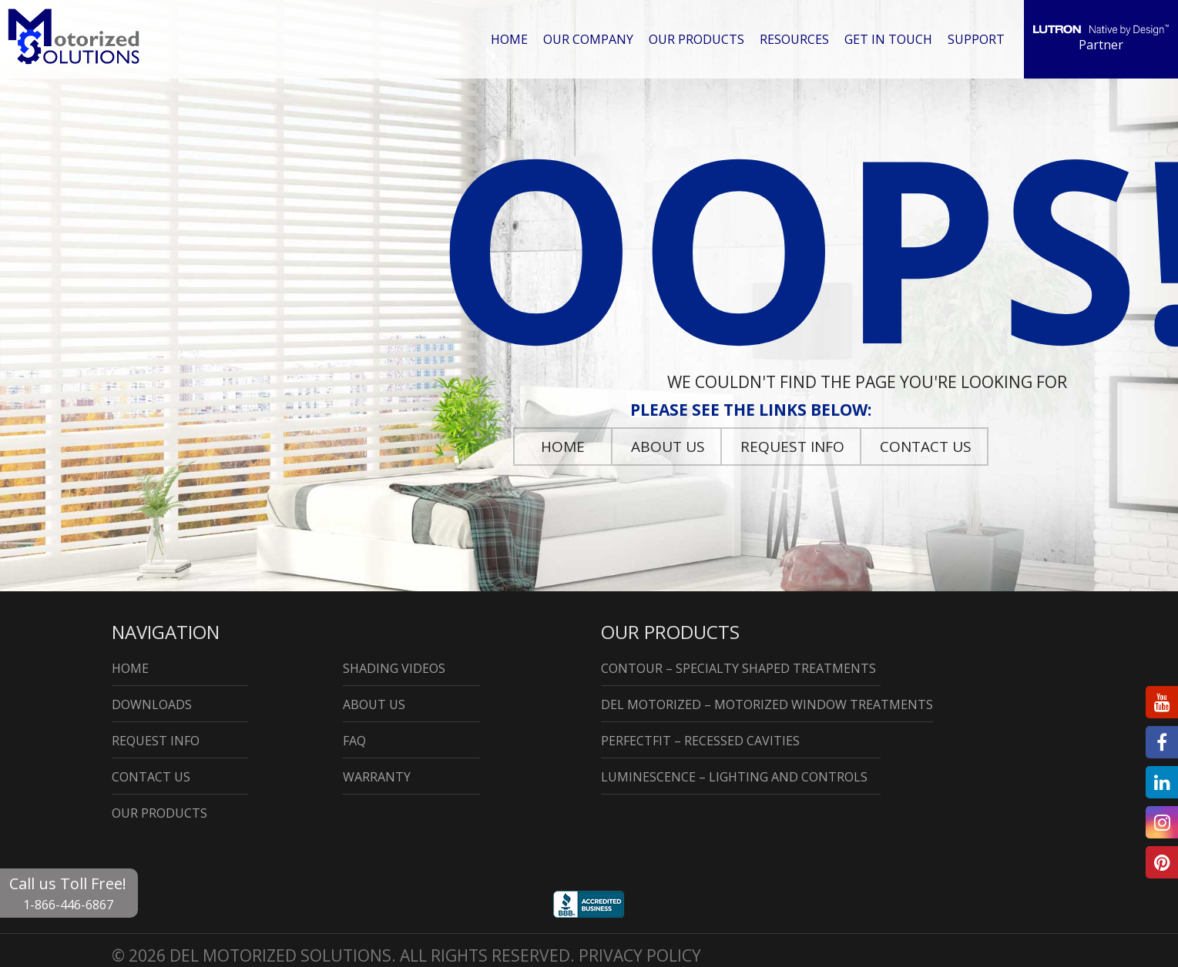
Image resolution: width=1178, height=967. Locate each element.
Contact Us (926, 447)
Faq (354, 740)
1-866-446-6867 (68, 904)
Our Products (700, 38)
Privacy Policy (640, 955)
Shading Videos (394, 668)
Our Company (593, 38)
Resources (797, 38)
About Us (668, 447)
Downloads (152, 704)
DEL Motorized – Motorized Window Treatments (767, 704)
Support (976, 38)
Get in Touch (890, 38)
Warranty (377, 776)
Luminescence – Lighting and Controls (734, 776)
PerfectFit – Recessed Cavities (700, 740)
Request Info (792, 447)
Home (513, 38)
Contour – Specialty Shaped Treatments (738, 668)
